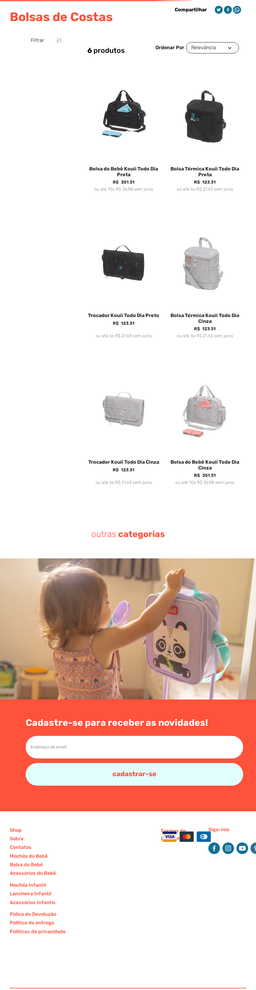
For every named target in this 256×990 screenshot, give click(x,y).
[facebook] (228, 10)
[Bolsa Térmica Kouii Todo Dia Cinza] (205, 282)
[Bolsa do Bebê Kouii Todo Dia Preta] (124, 135)
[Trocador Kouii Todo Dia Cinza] (124, 429)
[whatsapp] (237, 10)
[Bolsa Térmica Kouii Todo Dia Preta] (205, 135)
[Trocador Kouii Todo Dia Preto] (124, 282)
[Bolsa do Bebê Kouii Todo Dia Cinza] (205, 429)
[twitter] (219, 10)
